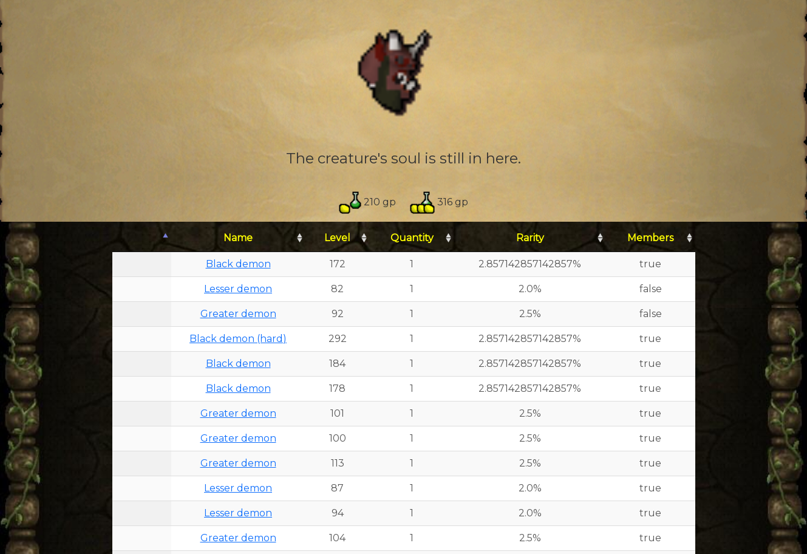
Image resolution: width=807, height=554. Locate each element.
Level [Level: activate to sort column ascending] (337, 238)
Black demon (238, 264)
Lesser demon (238, 289)
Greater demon (238, 314)
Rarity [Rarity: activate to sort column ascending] (530, 238)
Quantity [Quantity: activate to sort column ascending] (412, 238)
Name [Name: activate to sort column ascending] (238, 238)
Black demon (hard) (238, 338)
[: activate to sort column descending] (141, 238)
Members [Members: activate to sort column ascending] (650, 238)
